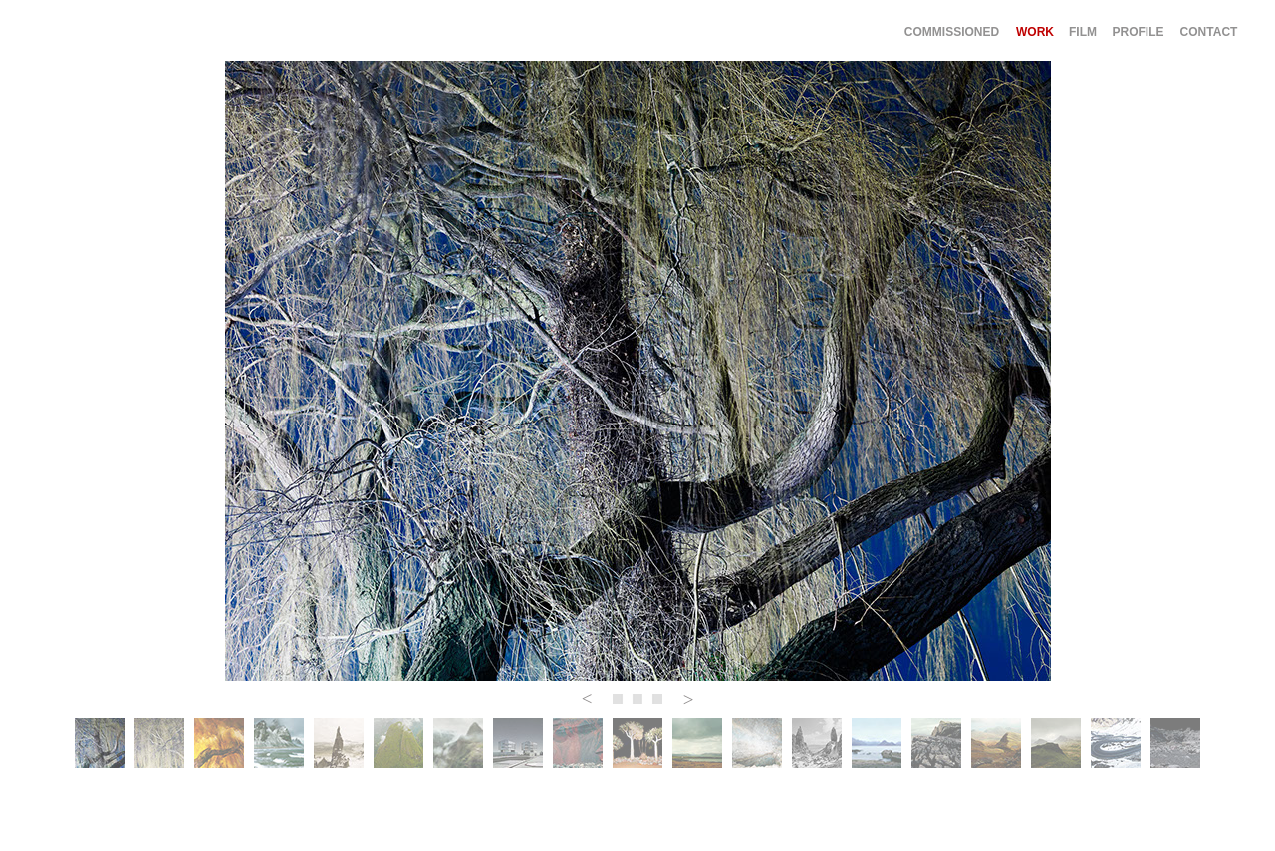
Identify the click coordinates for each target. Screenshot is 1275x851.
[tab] (100, 743)
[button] (587, 699)
